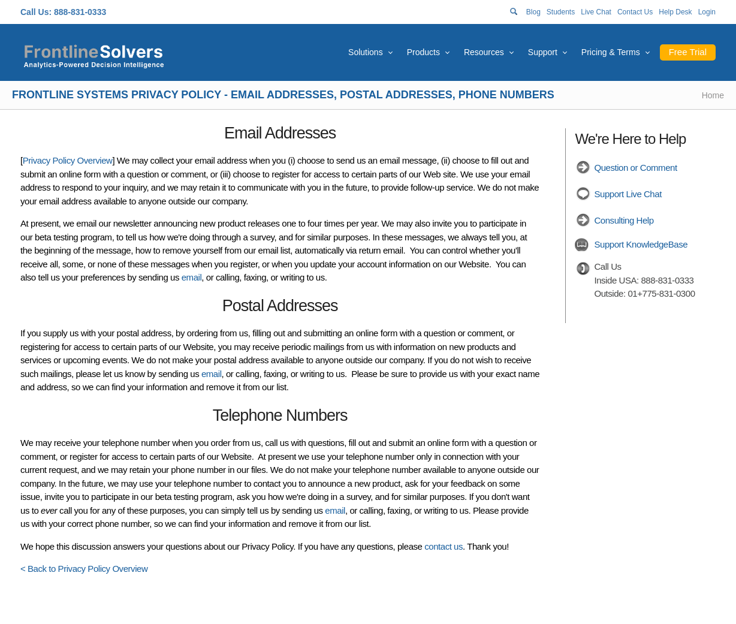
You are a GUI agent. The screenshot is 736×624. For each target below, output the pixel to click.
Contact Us (635, 12)
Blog (533, 12)
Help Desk (675, 12)
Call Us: (36, 12)
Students (561, 12)
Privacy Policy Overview (68, 160)
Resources (484, 52)
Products (423, 52)
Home (713, 95)
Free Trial (688, 52)
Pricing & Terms (610, 52)
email (192, 277)
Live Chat (596, 12)
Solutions (365, 52)
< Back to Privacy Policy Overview (83, 568)
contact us (443, 546)
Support (542, 52)
